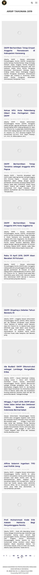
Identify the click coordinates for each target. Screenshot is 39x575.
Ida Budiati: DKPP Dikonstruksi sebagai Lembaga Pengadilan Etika (19, 369)
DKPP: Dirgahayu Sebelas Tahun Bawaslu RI (19, 311)
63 (26, 555)
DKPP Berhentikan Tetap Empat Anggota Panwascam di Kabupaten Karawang (19, 50)
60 (14, 555)
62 (22, 555)
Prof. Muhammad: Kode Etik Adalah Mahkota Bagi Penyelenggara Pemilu (19, 522)
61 (18, 555)
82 (18, 557)
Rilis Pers (6, 261)
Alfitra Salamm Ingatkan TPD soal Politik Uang (19, 464)
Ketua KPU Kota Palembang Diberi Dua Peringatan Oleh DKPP (19, 113)
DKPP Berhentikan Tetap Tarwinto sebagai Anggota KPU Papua (19, 166)
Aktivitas (6, 56)
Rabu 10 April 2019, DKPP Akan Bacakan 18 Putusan (19, 256)
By (16, 56)
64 (30, 555)
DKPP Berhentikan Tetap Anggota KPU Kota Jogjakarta (19, 224)
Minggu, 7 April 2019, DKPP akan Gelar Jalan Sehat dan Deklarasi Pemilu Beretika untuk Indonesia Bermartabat (19, 406)
